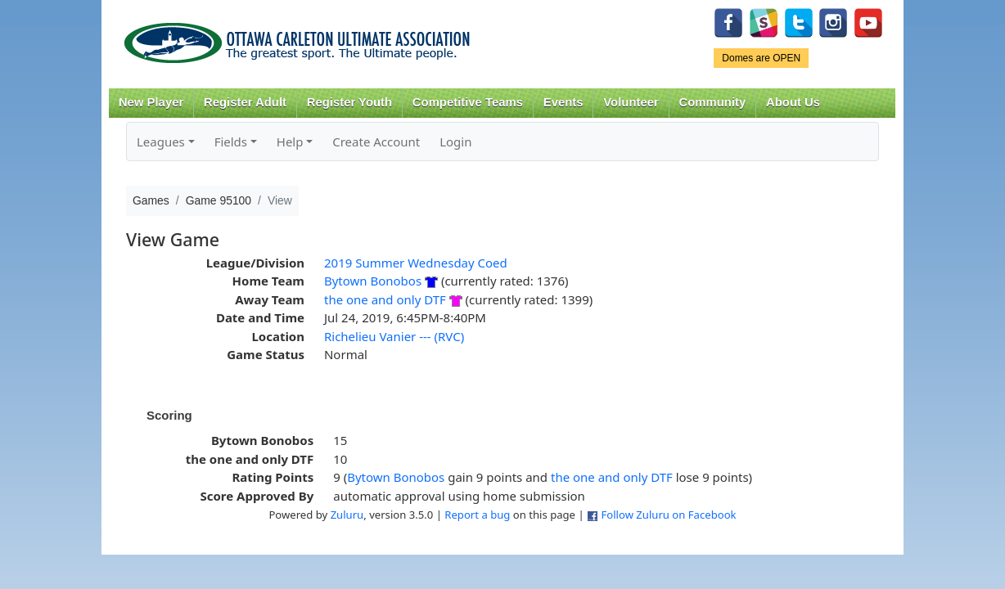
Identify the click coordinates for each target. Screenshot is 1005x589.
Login (455, 141)
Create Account (376, 141)
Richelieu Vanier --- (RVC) (394, 336)
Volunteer (630, 102)
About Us (793, 102)
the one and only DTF (386, 299)
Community (712, 102)
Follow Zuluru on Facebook (668, 514)
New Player (151, 102)
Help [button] (290, 141)
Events (563, 102)
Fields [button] (230, 141)
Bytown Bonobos (372, 280)
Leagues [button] (161, 141)
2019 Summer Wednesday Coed (415, 262)
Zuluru (347, 514)
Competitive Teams (467, 102)
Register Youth (349, 102)
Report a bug (477, 514)
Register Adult (245, 102)
